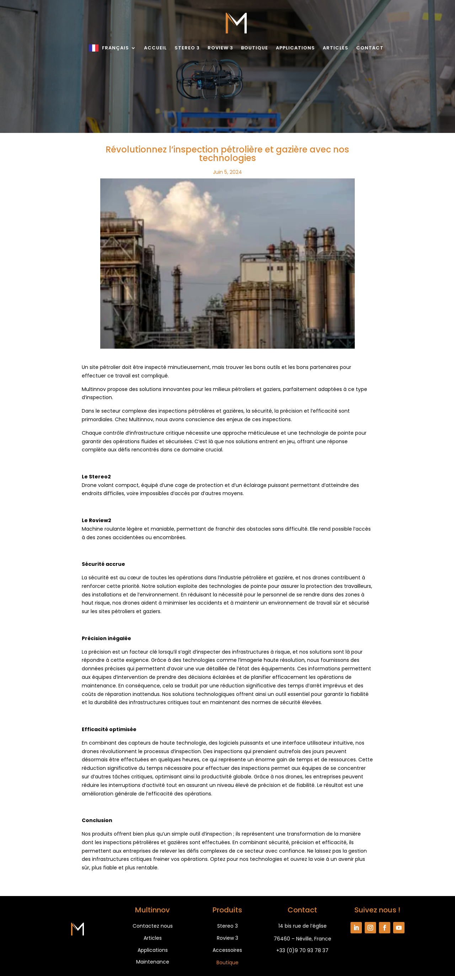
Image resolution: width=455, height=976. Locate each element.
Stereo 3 (187, 47)
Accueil (155, 47)
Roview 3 (220, 47)
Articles (335, 47)
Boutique (254, 47)
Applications (295, 47)
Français (115, 47)
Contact (370, 47)
